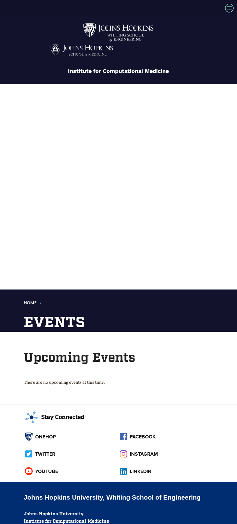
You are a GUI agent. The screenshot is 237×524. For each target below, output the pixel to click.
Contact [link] (35, 377)
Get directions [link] (43, 348)
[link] (118, 41)
